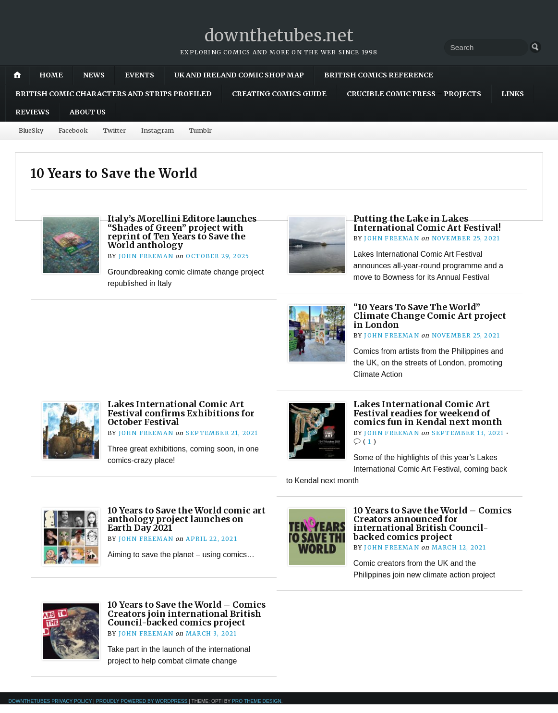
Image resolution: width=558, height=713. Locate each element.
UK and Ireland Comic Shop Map (239, 75)
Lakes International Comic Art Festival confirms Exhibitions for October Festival (184, 413)
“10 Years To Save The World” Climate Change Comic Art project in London (431, 315)
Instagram (157, 130)
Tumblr (200, 130)
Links (512, 93)
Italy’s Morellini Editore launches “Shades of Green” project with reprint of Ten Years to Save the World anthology (186, 231)
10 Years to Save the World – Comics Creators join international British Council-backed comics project (178, 618)
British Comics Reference (378, 75)
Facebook (73, 130)
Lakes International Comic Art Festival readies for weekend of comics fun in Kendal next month (431, 413)
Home (51, 75)
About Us (88, 112)
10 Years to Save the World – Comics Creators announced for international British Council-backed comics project (425, 523)
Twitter (114, 130)
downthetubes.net (279, 35)
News (94, 75)
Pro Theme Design (256, 710)
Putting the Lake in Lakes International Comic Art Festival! (430, 223)
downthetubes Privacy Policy (50, 710)
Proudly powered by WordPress (142, 710)
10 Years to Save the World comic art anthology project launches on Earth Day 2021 (186, 518)
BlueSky (31, 130)
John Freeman (146, 256)
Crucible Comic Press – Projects (414, 93)
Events (139, 75)
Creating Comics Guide (279, 93)
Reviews (32, 112)
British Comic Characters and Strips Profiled (113, 93)
